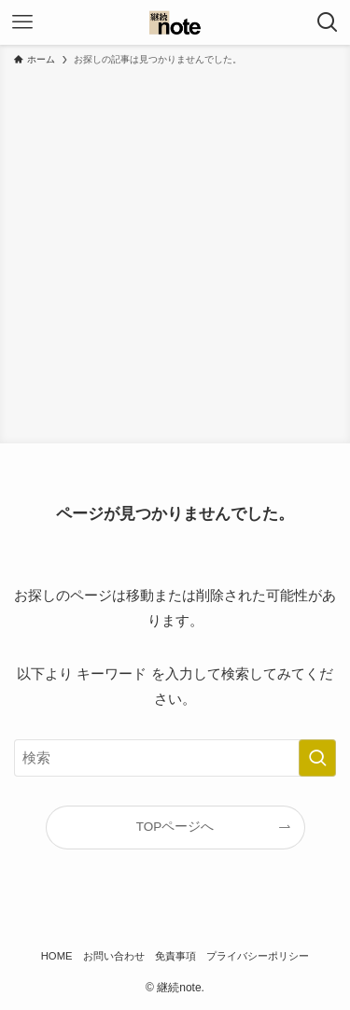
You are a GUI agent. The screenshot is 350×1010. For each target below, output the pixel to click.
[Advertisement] (175, 252)
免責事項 (175, 955)
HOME (57, 955)
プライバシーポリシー (257, 955)
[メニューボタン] (22, 22)
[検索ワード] (175, 758)
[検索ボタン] (327, 22)
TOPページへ (175, 827)
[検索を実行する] (317, 758)
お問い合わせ (114, 955)
